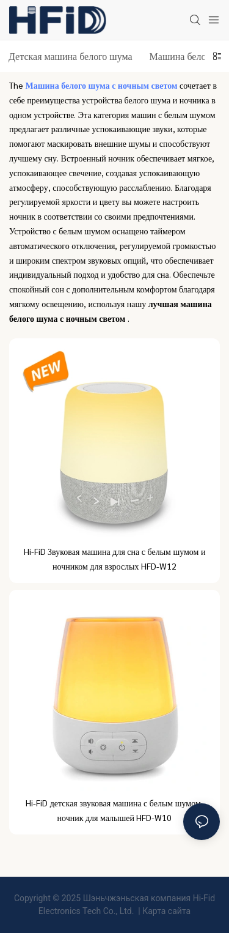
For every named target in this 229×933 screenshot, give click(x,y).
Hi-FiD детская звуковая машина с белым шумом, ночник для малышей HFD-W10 (114, 810)
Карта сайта (166, 911)
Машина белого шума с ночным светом (103, 85)
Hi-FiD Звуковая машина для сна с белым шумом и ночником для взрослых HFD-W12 (115, 558)
